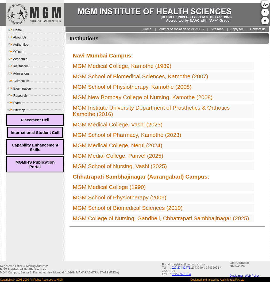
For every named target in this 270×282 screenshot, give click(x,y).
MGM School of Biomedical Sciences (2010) (128, 208)
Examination (19, 88)
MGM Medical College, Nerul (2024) (117, 145)
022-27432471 (180, 267)
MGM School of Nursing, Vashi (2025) (120, 166)
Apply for (236, 29)
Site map (216, 29)
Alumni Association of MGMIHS (181, 29)
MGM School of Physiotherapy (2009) (119, 197)
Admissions (18, 73)
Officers (16, 52)
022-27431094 (181, 274)
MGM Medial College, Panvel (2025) (118, 156)
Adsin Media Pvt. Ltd (232, 279)
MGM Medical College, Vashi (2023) (118, 124)
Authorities (18, 45)
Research (17, 96)
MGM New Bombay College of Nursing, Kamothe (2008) (143, 97)
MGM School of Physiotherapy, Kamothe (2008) (132, 87)
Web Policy (252, 275)
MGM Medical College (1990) (109, 187)
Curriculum (19, 81)
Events (15, 103)
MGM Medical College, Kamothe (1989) (122, 66)
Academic (17, 59)
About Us (17, 37)
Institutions (18, 66)
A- (265, 12)
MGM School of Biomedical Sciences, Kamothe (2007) (140, 76)
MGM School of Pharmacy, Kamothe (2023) (127, 135)
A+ (265, 4)
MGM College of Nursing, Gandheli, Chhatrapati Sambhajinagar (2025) (161, 218)
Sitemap (16, 110)
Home (15, 30)
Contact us (257, 29)
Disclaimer (237, 275)
